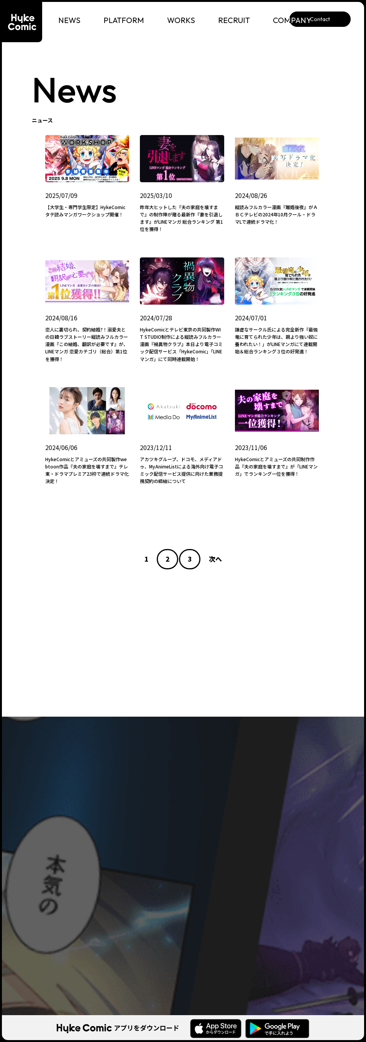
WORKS (181, 20)
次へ (215, 559)
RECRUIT (234, 20)
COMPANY (292, 20)
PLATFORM (123, 20)
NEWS (69, 20)
